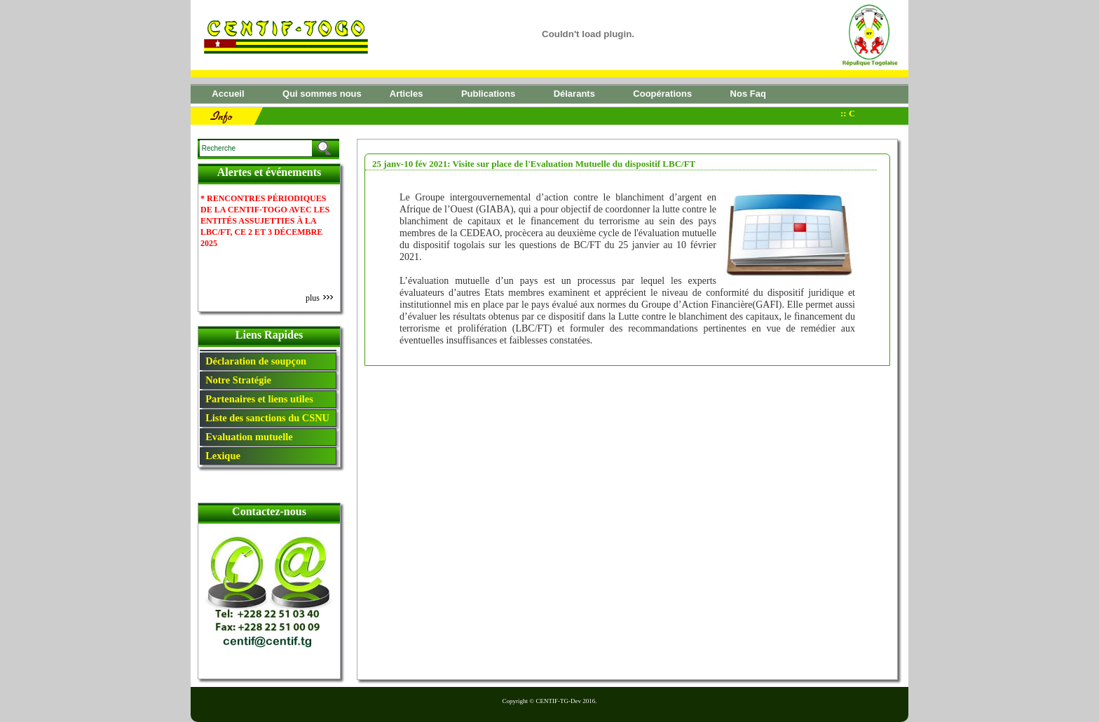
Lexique (220, 455)
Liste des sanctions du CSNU (264, 417)
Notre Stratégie (235, 380)
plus (319, 298)
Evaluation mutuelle (246, 436)
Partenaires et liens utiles (256, 398)
